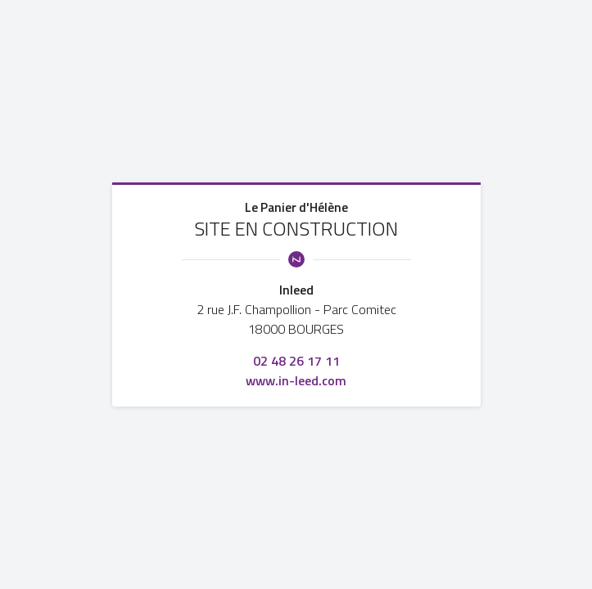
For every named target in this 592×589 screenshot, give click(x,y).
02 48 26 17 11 (296, 361)
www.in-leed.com (296, 380)
